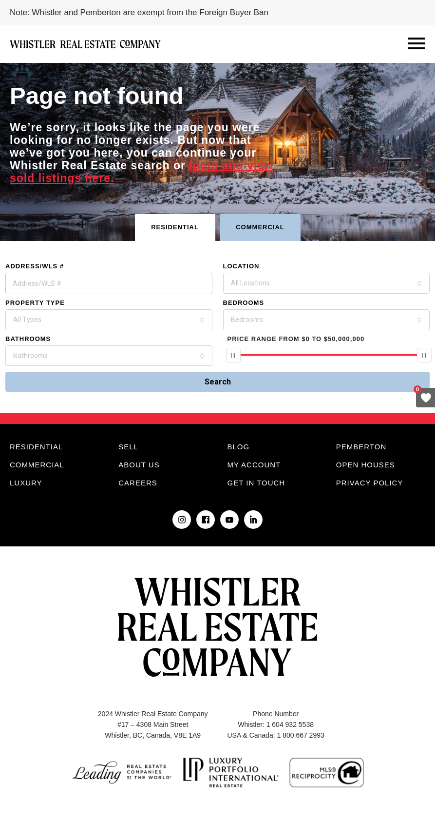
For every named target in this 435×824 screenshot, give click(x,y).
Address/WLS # (34, 266)
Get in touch (256, 483)
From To (296, 338)
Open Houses (365, 465)
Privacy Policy (369, 483)
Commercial (37, 465)
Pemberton (361, 446)
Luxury (26, 483)
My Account (254, 465)
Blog (238, 446)
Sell (128, 446)
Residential (36, 446)
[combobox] (326, 283)
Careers (137, 483)
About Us (138, 465)
